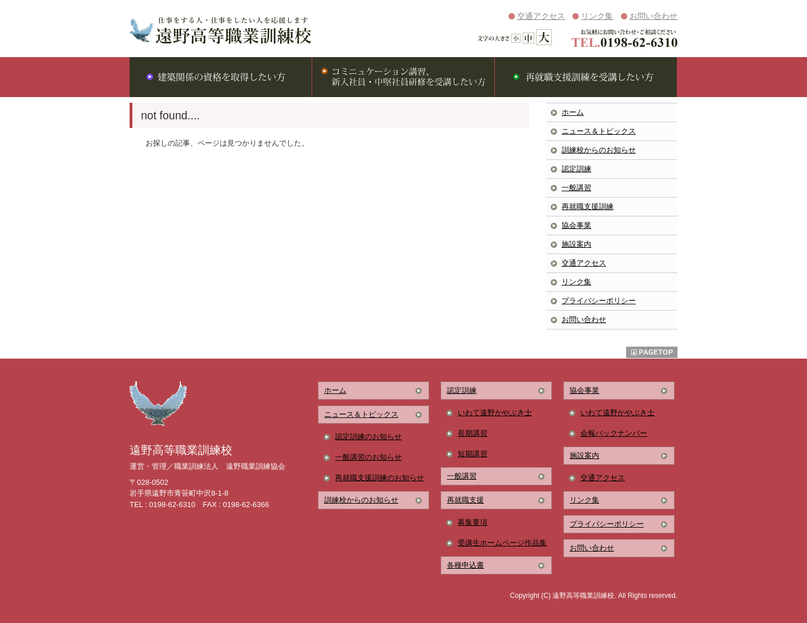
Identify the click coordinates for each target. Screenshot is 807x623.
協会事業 (576, 225)
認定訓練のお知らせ (368, 436)
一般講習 (576, 187)
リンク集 (597, 16)
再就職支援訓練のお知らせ (379, 477)
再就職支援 (465, 500)
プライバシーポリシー (599, 300)
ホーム (573, 112)
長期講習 (472, 433)
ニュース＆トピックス (599, 131)
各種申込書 (465, 565)
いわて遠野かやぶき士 (495, 412)
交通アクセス (541, 16)
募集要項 (472, 522)
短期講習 (472, 453)
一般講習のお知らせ (368, 457)
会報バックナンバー (613, 433)
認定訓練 (576, 168)
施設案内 (576, 244)
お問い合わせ (653, 16)
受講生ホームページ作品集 (502, 542)
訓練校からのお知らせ (599, 150)
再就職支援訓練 (588, 206)
